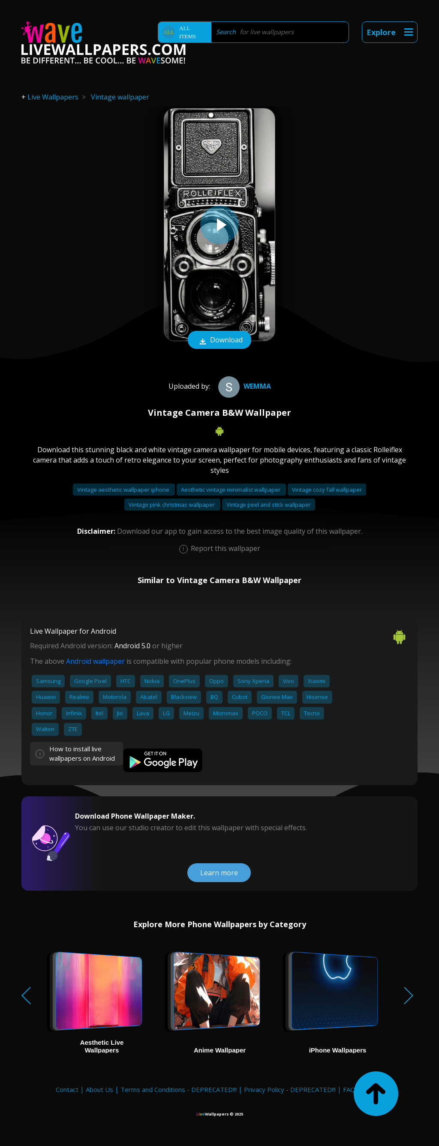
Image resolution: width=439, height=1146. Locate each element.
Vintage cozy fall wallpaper (327, 489)
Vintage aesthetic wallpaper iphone (124, 489)
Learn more (219, 872)
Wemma (243, 386)
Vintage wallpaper (120, 97)
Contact (67, 1089)
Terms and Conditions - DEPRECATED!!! (178, 1089)
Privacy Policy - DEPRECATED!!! (290, 1089)
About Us (99, 1089)
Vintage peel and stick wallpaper (268, 504)
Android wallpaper (95, 661)
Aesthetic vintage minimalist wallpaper (231, 489)
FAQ (349, 1089)
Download (219, 340)
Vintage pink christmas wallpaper (172, 504)
